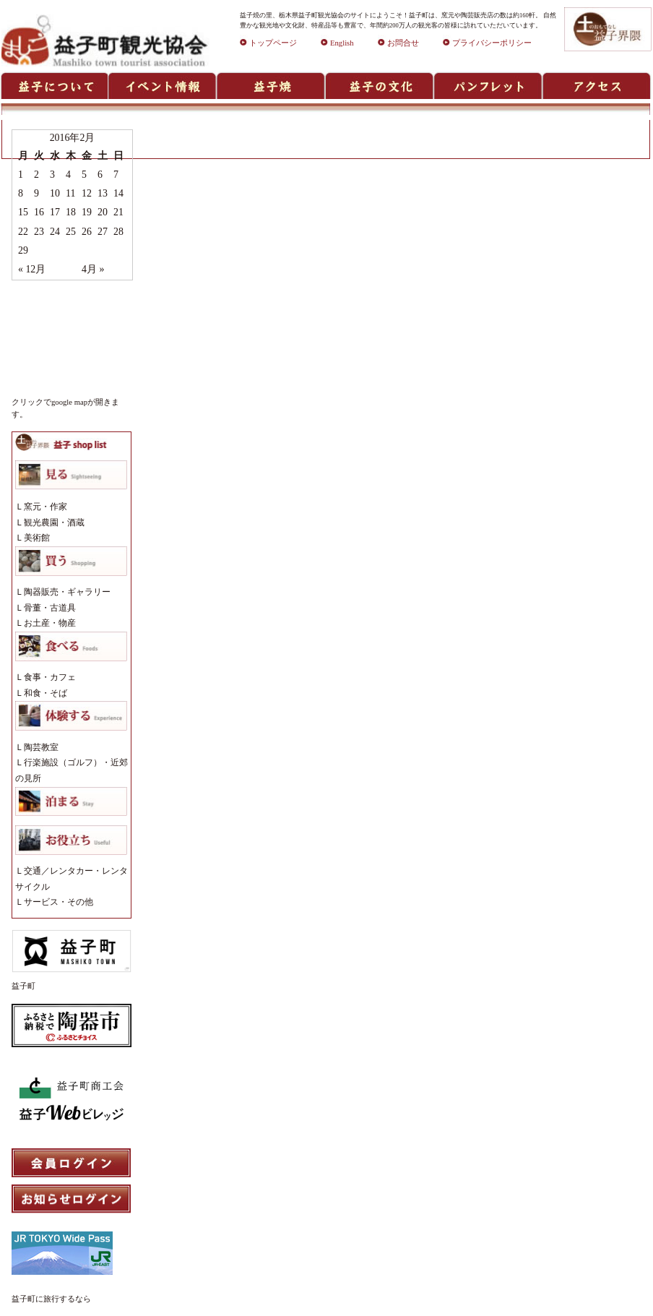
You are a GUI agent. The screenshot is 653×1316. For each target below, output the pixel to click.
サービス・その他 (58, 902)
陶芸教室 (41, 747)
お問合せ (398, 43)
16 (39, 212)
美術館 (37, 538)
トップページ (268, 43)
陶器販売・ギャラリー (67, 592)
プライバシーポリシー (487, 43)
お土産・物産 (50, 623)
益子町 (23, 986)
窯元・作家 (45, 507)
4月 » (93, 269)
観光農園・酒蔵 (54, 522)
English (337, 43)
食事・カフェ (50, 677)
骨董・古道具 (50, 608)
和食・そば (45, 693)
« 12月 (32, 269)
